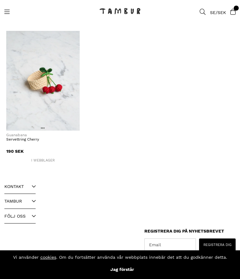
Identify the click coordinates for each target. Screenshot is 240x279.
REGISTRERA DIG (217, 245)
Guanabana (16, 135)
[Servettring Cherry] (43, 81)
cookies (48, 257)
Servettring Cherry (22, 139)
